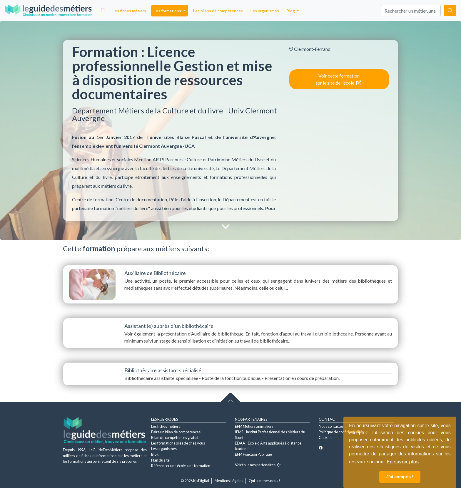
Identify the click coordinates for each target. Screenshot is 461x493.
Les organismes (264, 10)
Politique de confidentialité (340, 432)
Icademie (242, 448)
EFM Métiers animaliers (254, 426)
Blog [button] (291, 10)
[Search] (411, 10)
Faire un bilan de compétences (176, 432)
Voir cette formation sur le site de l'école (338, 79)
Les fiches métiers (129, 10)
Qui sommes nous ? (264, 480)
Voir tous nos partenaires (257, 464)
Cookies (325, 437)
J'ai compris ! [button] (399, 476)
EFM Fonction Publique (253, 454)
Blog (154, 454)
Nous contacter (331, 426)
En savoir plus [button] (403, 461)
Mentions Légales (229, 480)
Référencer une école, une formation (180, 465)
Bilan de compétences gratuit (174, 437)
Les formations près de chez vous (178, 443)
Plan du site (160, 460)
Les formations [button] (168, 10)
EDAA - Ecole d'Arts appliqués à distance (268, 443)
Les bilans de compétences (218, 10)
